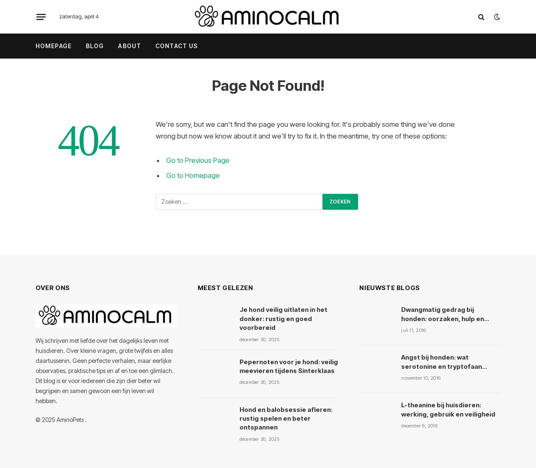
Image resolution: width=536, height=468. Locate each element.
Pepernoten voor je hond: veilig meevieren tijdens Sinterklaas (289, 366)
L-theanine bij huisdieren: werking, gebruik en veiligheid (448, 409)
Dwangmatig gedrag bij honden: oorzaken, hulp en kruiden (442, 314)
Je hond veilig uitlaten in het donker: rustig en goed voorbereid (283, 319)
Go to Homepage (193, 175)
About (129, 45)
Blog (95, 45)
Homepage (54, 45)
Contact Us (176, 45)
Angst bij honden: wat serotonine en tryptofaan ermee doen (441, 362)
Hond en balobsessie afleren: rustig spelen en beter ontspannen (286, 419)
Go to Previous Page (197, 160)
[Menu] (41, 17)
